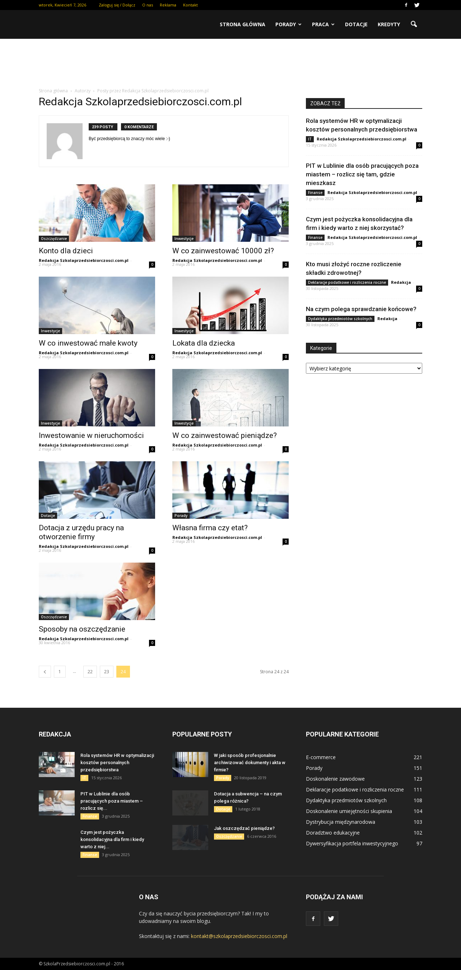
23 (106, 672)
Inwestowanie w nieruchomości (91, 435)
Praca (323, 24)
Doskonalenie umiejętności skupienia (349, 811)
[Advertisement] (230, 63)
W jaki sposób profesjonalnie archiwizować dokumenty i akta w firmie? (249, 762)
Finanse (315, 192)
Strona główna (242, 24)
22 (90, 672)
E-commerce (321, 757)
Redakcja (401, 282)
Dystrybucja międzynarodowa (340, 821)
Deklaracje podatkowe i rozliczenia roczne (347, 282)
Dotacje (356, 24)
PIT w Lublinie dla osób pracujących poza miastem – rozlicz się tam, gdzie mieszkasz (362, 174)
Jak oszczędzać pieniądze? (244, 828)
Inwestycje (184, 238)
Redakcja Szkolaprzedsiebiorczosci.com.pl (84, 260)
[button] (413, 24)
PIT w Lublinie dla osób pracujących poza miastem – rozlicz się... (111, 801)
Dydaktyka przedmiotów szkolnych (340, 318)
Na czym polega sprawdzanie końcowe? (361, 309)
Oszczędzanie (54, 238)
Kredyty (389, 24)
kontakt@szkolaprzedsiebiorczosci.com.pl (239, 936)
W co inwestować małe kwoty (88, 343)
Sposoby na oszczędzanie (82, 629)
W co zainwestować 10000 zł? (223, 250)
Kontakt (190, 5)
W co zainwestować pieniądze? (224, 435)
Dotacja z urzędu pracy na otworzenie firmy (81, 532)
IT (310, 139)
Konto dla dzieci (66, 250)
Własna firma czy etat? (210, 527)
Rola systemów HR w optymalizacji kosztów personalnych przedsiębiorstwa (117, 762)
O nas (147, 5)
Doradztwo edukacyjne (333, 832)
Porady (288, 24)
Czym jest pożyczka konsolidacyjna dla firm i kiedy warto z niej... (112, 839)
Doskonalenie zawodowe (335, 778)
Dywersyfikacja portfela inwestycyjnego (352, 843)
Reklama (168, 5)
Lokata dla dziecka (203, 343)
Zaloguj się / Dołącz (117, 5)
